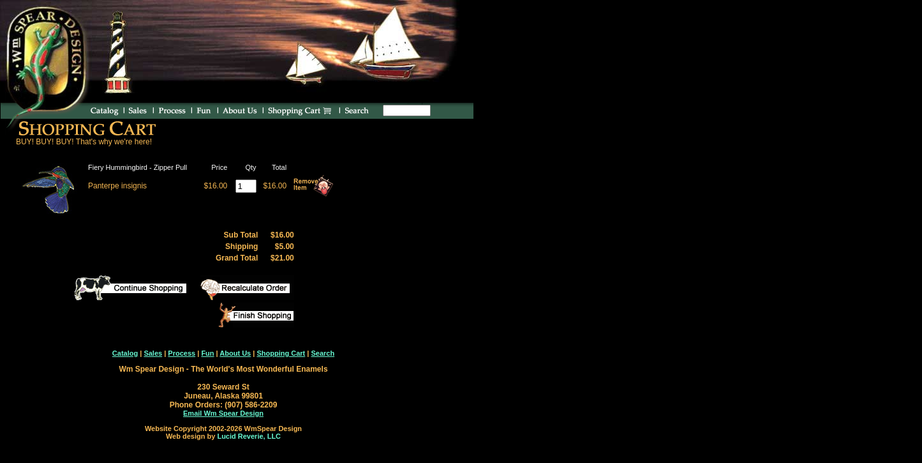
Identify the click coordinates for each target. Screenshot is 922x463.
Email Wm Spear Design (223, 413)
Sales (153, 353)
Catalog (125, 353)
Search (322, 353)
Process (181, 353)
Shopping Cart (281, 353)
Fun (207, 353)
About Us (235, 353)
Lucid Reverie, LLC (249, 436)
